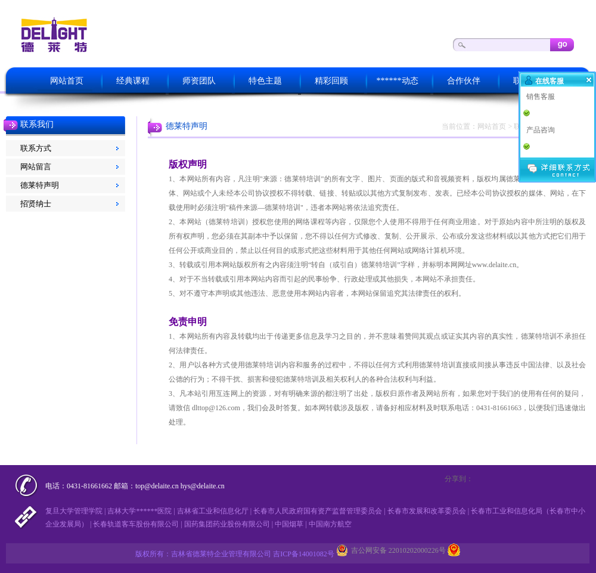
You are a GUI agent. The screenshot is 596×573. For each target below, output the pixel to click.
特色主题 (265, 80)
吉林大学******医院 (139, 511)
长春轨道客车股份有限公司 (136, 524)
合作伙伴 (463, 80)
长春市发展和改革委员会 (426, 511)
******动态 (397, 80)
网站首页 (66, 80)
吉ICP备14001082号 (303, 554)
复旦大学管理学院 (74, 511)
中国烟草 (289, 524)
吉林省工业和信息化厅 (213, 511)
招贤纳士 (35, 203)
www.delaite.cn (494, 265)
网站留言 (35, 166)
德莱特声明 (39, 185)
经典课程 (133, 80)
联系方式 (35, 148)
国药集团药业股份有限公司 (227, 524)
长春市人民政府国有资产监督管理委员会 (317, 511)
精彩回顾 (331, 80)
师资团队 (199, 80)
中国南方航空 (330, 524)
